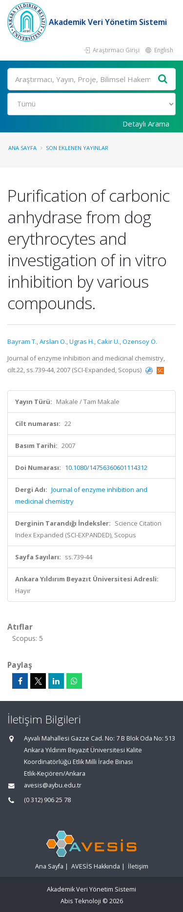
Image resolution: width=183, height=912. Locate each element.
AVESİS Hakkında (95, 866)
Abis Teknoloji (81, 901)
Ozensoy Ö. (139, 341)
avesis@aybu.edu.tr (52, 785)
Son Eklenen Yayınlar (77, 147)
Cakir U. (108, 341)
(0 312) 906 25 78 (47, 800)
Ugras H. (81, 341)
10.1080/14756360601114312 (106, 467)
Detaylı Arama (145, 123)
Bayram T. (22, 341)
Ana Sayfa (22, 147)
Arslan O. (53, 341)
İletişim (138, 866)
